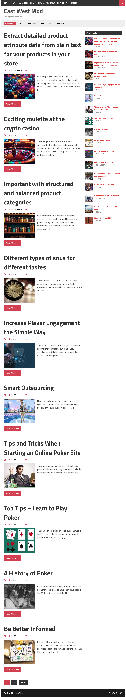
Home (6, 3)
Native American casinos (104, 184)
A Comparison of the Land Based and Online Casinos (107, 174)
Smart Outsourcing (29, 387)
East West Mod (23, 11)
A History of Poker (28, 573)
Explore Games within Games (105, 151)
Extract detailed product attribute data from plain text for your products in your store (42, 49)
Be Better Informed (29, 628)
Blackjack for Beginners (103, 162)
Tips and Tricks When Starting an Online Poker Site (42, 447)
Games (75, 3)
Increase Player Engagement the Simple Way (42, 327)
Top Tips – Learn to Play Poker (35, 512)
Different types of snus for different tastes (39, 262)
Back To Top (115, 693)
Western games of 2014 (23, 3)
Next (23, 682)
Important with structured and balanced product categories (38, 193)
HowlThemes (20, 693)
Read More (12, 104)
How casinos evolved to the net (52, 3)
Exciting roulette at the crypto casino (34, 123)
